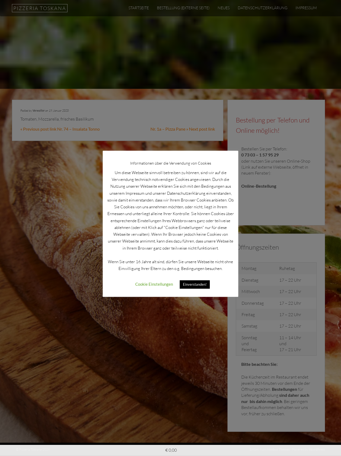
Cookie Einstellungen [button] (154, 284)
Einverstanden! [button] (195, 284)
